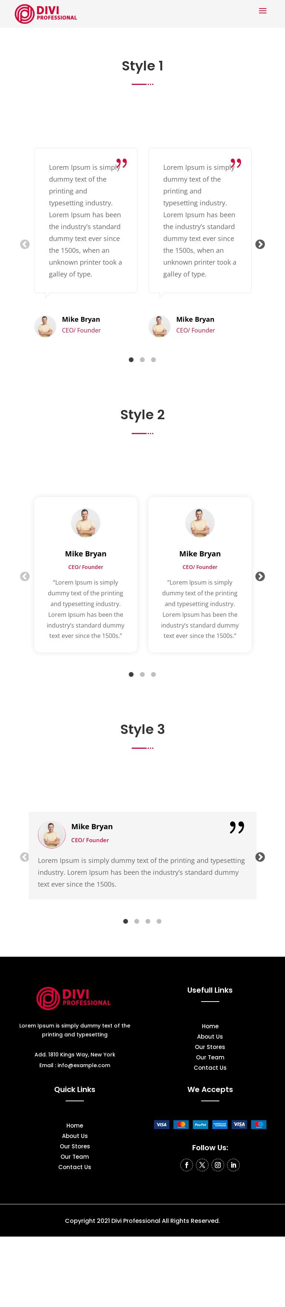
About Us (210, 1037)
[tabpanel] (85, 243)
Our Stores (210, 1048)
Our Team (210, 1058)
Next (258, 242)
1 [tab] (131, 360)
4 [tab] (159, 921)
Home (210, 1027)
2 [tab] (142, 360)
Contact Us (210, 1068)
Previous (23, 242)
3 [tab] (153, 360)
